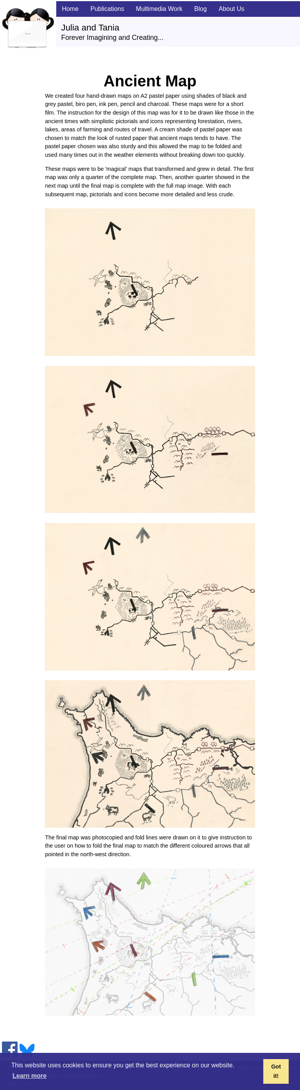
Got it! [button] (276, 1071)
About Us (232, 8)
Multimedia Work (159, 8)
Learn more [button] (29, 1075)
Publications (107, 8)
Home (70, 8)
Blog (200, 8)
